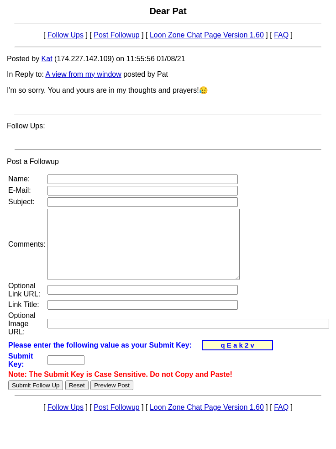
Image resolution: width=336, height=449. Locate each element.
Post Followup (117, 35)
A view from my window (83, 74)
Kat (47, 59)
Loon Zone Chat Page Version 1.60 (207, 35)
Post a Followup (33, 161)
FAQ (281, 35)
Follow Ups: (26, 126)
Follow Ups (65, 35)
